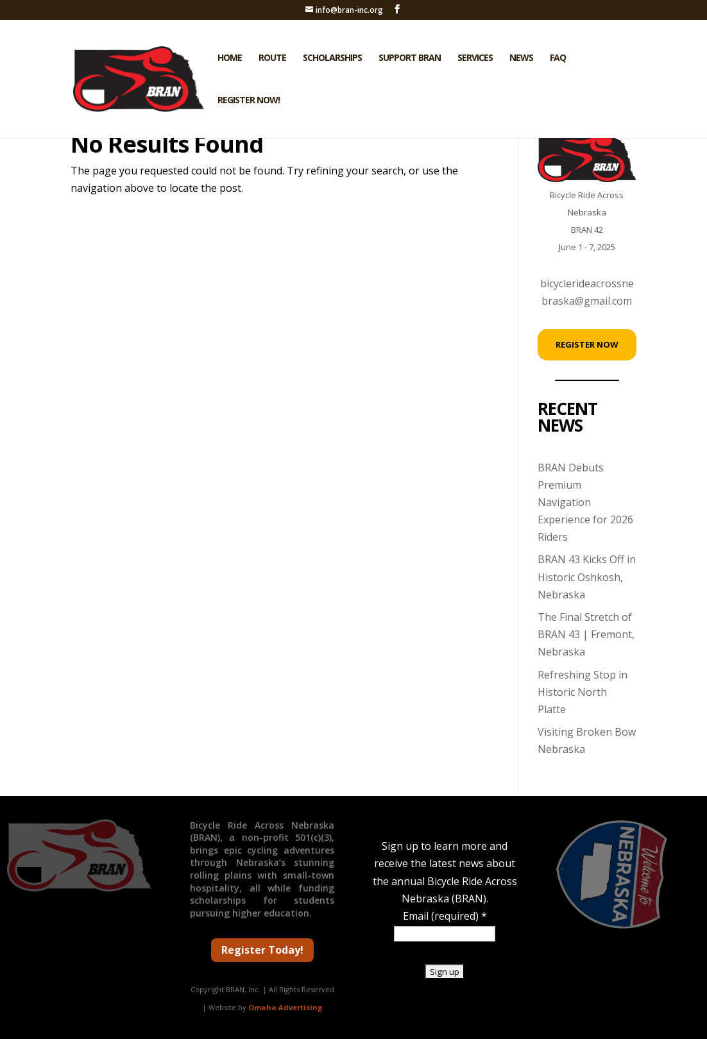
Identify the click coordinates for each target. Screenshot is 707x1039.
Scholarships (332, 58)
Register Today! (262, 950)
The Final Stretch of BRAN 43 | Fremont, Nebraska (586, 634)
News (521, 58)
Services (475, 58)
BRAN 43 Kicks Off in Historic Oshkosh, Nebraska (587, 576)
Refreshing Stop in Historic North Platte (582, 692)
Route (272, 58)
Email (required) (445, 916)
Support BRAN (410, 58)
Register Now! (248, 101)
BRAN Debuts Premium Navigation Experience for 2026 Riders (585, 502)
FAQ (558, 58)
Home (229, 58)
